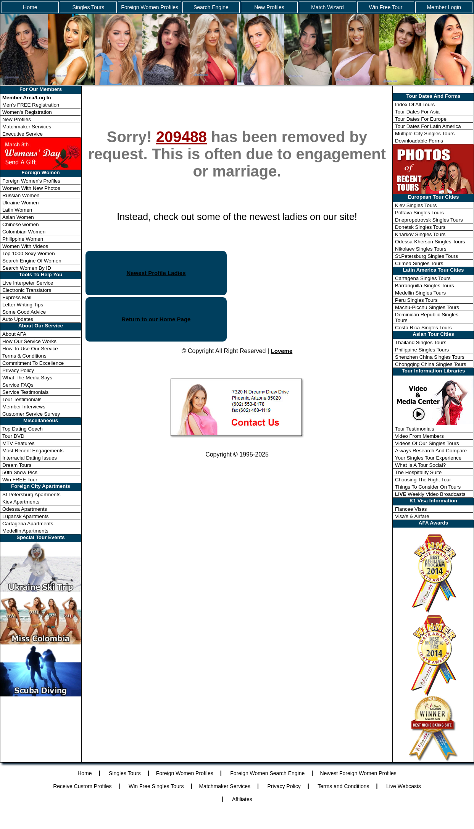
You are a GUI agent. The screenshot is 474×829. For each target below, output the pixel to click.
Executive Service (22, 134)
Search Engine (211, 7)
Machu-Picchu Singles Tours (427, 307)
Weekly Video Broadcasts (430, 494)
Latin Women (17, 210)
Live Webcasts (403, 786)
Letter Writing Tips (22, 305)
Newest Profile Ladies (155, 273)
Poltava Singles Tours (419, 212)
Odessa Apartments (24, 509)
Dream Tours (16, 465)
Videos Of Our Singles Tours (427, 443)
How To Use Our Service (30, 348)
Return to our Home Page (156, 319)
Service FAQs (17, 385)
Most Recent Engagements (33, 450)
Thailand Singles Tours (421, 342)
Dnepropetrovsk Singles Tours (429, 220)
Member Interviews (23, 407)
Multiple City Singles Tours (425, 133)
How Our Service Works (29, 341)
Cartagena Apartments (27, 523)
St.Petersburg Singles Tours (426, 256)
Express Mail (16, 297)
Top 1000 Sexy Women (28, 253)
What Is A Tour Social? (420, 465)
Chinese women (20, 224)
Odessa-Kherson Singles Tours (430, 241)
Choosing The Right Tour (423, 480)
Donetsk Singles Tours (420, 227)
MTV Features (18, 443)
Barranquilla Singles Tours (424, 285)
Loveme (282, 351)
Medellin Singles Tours (420, 293)
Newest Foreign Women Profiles (358, 773)
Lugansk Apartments (25, 516)
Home (30, 7)
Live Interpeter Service (27, 283)
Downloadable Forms (419, 141)
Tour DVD (13, 436)
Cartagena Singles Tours (423, 278)
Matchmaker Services (26, 127)
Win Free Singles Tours (156, 786)
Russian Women (21, 195)
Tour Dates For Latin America (428, 126)
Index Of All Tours (415, 104)
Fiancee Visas (411, 509)
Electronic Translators (26, 290)
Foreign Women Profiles (149, 7)
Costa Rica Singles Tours (423, 327)
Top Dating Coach (22, 429)
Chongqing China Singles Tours (430, 364)
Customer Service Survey (31, 414)
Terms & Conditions (24, 356)
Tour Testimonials (22, 399)
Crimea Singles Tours (419, 263)
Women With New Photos (31, 188)
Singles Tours (88, 7)
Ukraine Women (20, 203)
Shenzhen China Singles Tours (429, 357)
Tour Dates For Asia (417, 112)
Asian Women (18, 217)
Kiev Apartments (20, 502)
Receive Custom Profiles (82, 786)
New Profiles (269, 7)
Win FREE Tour (19, 480)
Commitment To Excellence (33, 363)
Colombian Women (23, 232)
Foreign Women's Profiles (31, 181)
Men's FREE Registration (30, 105)
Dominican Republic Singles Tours (426, 317)
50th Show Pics (19, 472)
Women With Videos (25, 246)
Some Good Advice (24, 312)
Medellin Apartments (25, 531)
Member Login (444, 7)
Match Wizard (327, 7)
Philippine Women (22, 239)
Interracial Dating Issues (29, 458)
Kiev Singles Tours (416, 205)
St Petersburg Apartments (31, 494)
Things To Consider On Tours (428, 487)
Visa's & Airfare (412, 516)
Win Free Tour (386, 7)
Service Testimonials (25, 392)
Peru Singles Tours (416, 300)
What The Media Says (27, 377)
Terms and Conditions (343, 786)
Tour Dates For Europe (421, 119)
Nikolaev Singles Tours (421, 249)
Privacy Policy (18, 370)
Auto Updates (17, 319)
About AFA (14, 334)
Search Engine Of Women (31, 261)
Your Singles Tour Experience (428, 458)
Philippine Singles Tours (422, 350)
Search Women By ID (26, 268)
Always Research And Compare (431, 450)
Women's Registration (27, 112)
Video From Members (419, 436)
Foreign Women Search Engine (267, 773)
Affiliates (242, 799)
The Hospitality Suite (418, 472)
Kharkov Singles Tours (420, 234)
